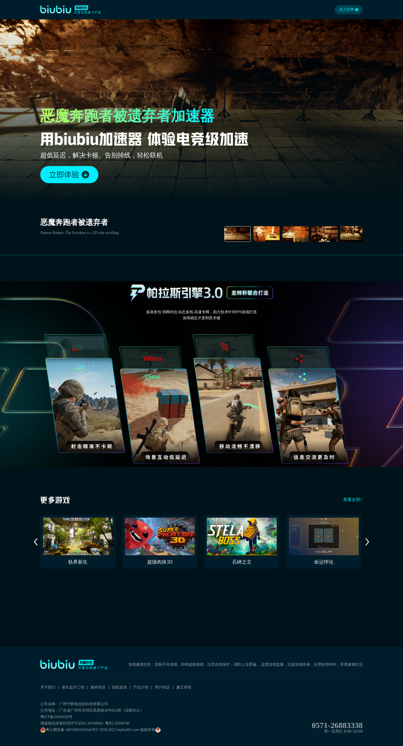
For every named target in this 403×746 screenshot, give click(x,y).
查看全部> (353, 499)
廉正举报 (183, 687)
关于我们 (47, 687)
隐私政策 (119, 687)
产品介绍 (141, 687)
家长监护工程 (73, 687)
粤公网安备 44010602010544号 (68, 730)
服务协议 (98, 687)
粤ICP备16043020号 (56, 717)
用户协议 (162, 687)
